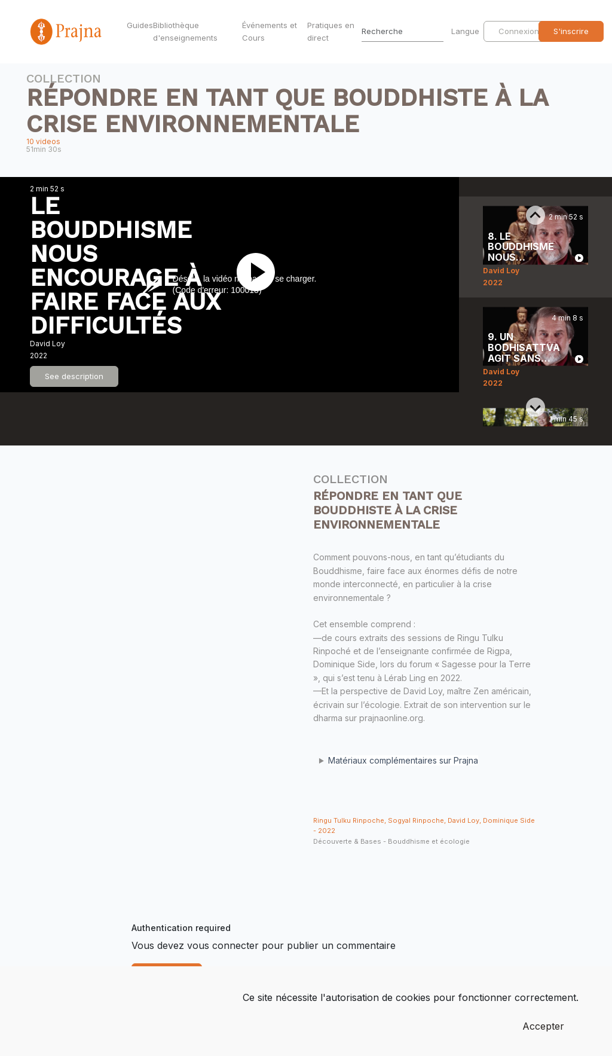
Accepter (543, 1026)
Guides (137, 25)
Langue (466, 31)
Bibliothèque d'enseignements (185, 31)
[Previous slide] (535, 215)
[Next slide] (535, 407)
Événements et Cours (269, 31)
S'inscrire (571, 31)
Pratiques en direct (330, 31)
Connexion (518, 31)
